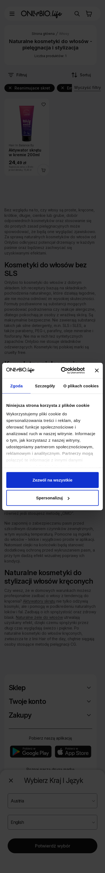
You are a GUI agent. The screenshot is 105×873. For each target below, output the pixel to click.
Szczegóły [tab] (45, 385)
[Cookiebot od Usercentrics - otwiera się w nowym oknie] (63, 370)
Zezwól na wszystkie (52, 479)
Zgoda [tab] (16, 385)
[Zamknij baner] (97, 370)
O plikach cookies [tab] (81, 385)
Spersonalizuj (52, 498)
